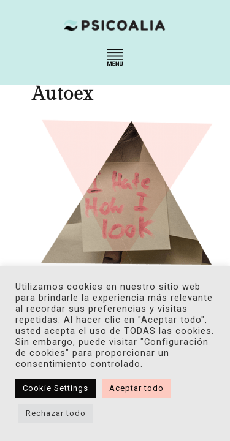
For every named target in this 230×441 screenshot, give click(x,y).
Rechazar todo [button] (56, 413)
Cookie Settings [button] (55, 388)
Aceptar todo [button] (136, 388)
